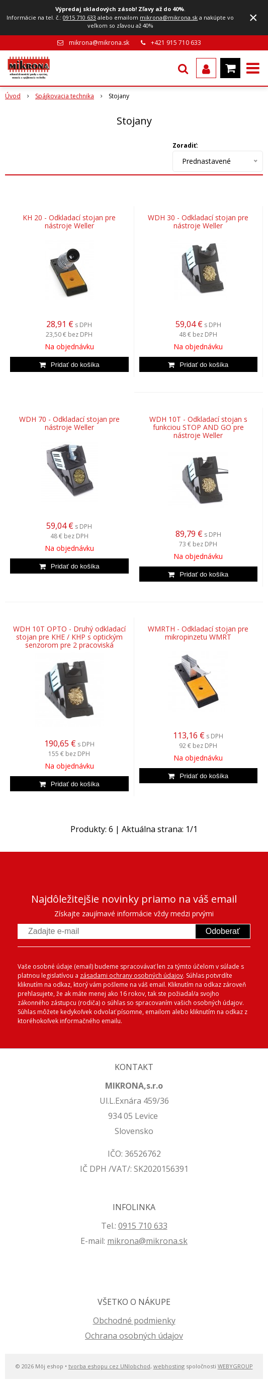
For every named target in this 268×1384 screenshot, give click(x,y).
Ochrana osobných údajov (134, 1335)
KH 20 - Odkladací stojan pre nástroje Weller (69, 222)
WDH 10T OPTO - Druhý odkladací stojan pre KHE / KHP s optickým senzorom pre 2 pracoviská (69, 637)
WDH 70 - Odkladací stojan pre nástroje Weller (69, 423)
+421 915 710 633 (176, 42)
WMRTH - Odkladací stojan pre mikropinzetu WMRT (198, 633)
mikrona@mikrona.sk (169, 17)
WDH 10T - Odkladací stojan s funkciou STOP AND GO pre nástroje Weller (198, 427)
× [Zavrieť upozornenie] (253, 17)
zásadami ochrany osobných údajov (131, 975)
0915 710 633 (79, 17)
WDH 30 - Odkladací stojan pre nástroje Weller (198, 222)
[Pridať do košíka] (69, 364)
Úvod (13, 96)
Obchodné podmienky (134, 1320)
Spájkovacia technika (64, 96)
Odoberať (223, 931)
